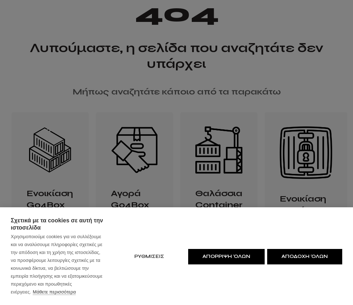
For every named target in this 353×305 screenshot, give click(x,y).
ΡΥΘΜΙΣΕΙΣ (148, 256)
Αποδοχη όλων (305, 256)
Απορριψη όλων (225, 256)
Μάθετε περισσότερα (54, 292)
